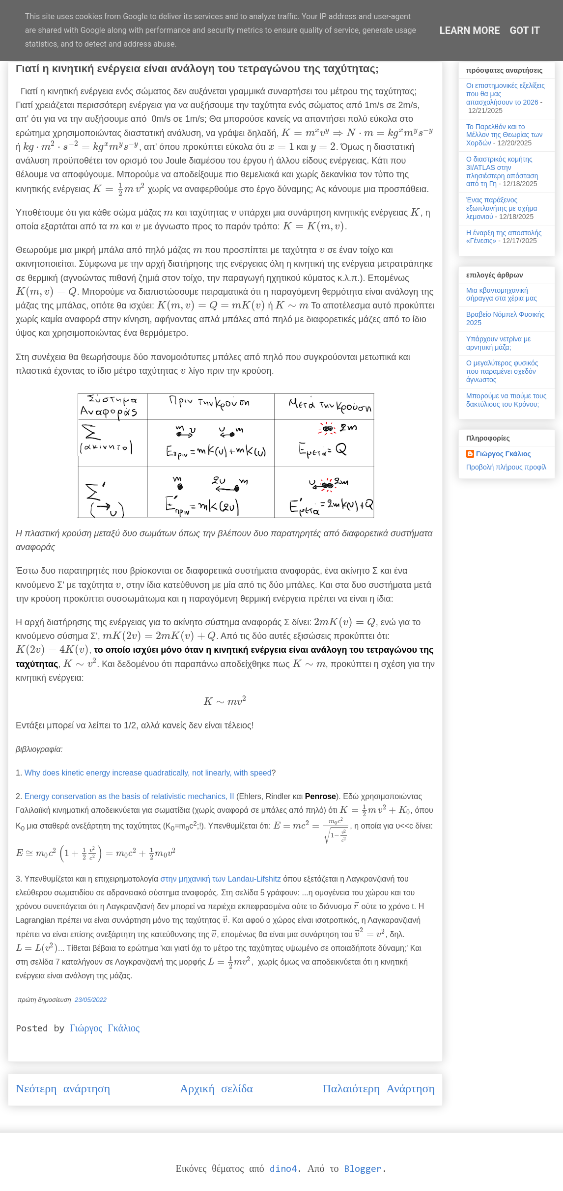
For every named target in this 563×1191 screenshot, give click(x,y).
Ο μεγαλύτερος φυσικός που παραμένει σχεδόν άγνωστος (502, 371)
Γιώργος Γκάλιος (503, 454)
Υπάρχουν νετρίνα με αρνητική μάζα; (498, 343)
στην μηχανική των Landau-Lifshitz (221, 879)
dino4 (283, 1169)
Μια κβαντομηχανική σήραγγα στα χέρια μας (501, 294)
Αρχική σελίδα (216, 1089)
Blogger (363, 1169)
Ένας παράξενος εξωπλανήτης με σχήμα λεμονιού (501, 208)
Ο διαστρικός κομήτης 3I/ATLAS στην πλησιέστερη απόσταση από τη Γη (502, 171)
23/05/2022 (91, 999)
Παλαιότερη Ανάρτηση (379, 1089)
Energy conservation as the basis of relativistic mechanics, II (129, 796)
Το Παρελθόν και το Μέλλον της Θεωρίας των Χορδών (504, 135)
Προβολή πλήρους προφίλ (506, 467)
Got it (525, 30)
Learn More (470, 30)
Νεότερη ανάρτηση (63, 1089)
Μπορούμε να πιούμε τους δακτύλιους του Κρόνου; (506, 400)
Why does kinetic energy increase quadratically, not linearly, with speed (148, 773)
